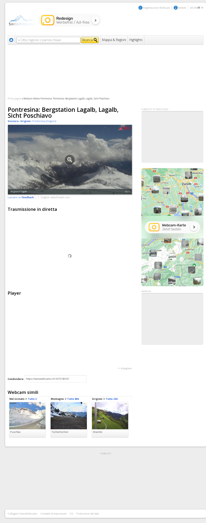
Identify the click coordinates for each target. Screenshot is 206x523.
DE (191, 7)
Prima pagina (14, 98)
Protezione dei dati (87, 513)
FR (202, 7)
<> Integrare (124, 368)
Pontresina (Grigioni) (44, 121)
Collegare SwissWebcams (22, 513)
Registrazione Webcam (156, 7)
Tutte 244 (111, 399)
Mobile (182, 7)
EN (195, 7)
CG (71, 513)
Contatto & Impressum (53, 513)
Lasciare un (21, 197)
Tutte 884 (73, 399)
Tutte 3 (32, 399)
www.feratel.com (60, 197)
